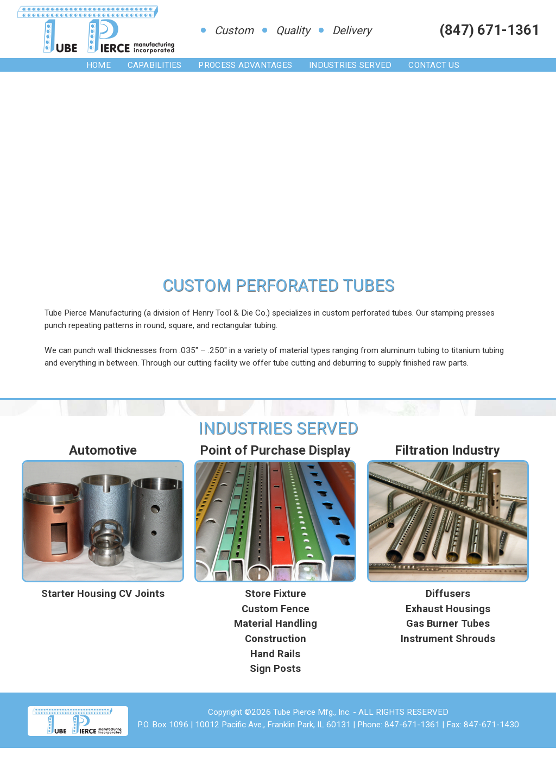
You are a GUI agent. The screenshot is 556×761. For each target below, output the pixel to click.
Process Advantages (245, 65)
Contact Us (433, 65)
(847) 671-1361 (489, 30)
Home (98, 65)
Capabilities (155, 65)
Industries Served (350, 65)
